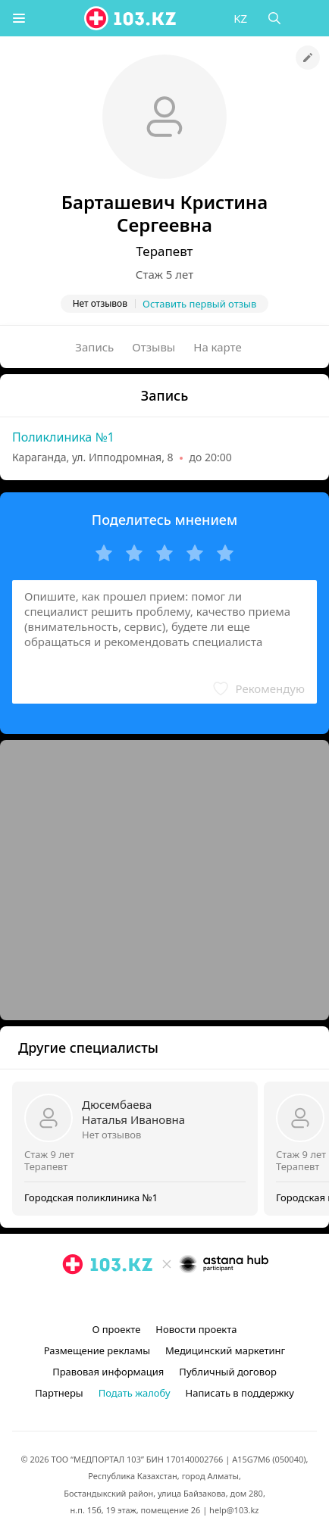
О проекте (116, 1329)
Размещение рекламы (97, 1350)
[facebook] (166, 1299)
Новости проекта (196, 1329)
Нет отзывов (111, 1134)
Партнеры (59, 1393)
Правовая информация (108, 1371)
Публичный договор (227, 1371)
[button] (19, 18)
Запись (94, 346)
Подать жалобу (135, 1393)
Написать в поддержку (240, 1393)
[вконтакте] (190, 1299)
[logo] (131, 18)
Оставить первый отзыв (199, 304)
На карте (217, 346)
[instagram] (141, 1299)
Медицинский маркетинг (225, 1350)
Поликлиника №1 (63, 437)
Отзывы (153, 346)
